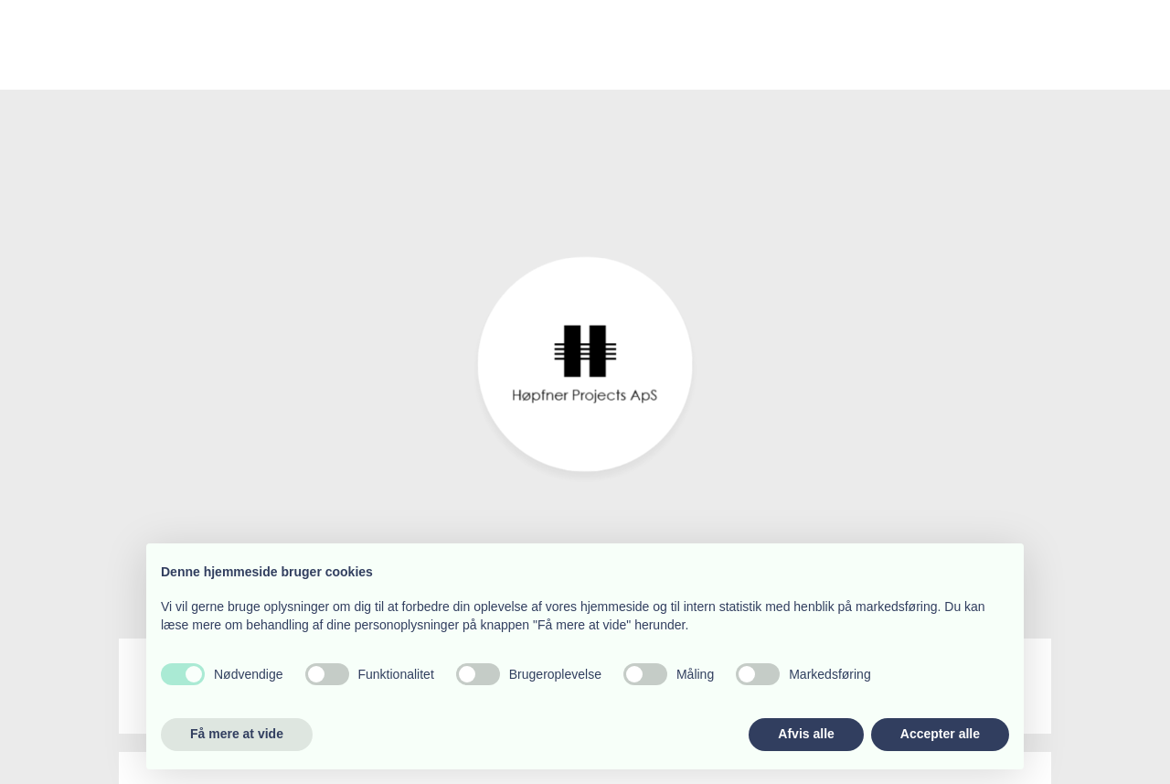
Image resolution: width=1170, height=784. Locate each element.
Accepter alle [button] (940, 733)
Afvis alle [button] (806, 733)
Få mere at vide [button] (236, 733)
